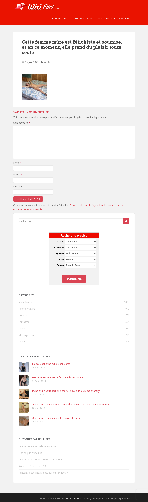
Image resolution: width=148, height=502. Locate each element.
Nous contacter (73, 498)
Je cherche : (59, 247)
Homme (23, 315)
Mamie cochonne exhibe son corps (51, 363)
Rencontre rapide (83, 18)
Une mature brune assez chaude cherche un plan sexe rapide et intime (70, 404)
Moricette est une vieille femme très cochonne (57, 377)
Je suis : (61, 241)
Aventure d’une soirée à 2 (32, 466)
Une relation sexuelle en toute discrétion (41, 459)
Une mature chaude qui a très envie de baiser (56, 418)
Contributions (60, 18)
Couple (22, 341)
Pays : (62, 259)
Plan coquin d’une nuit (30, 453)
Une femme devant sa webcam (114, 18)
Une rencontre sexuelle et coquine (37, 446)
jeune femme (26, 302)
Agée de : (60, 253)
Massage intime (27, 335)
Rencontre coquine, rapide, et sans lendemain (43, 472)
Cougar (22, 328)
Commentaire (21, 122)
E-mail (17, 174)
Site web (18, 186)
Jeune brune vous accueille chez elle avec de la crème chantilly (66, 391)
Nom (17, 162)
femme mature (27, 308)
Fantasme (24, 321)
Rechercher (74, 278)
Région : (61, 265)
